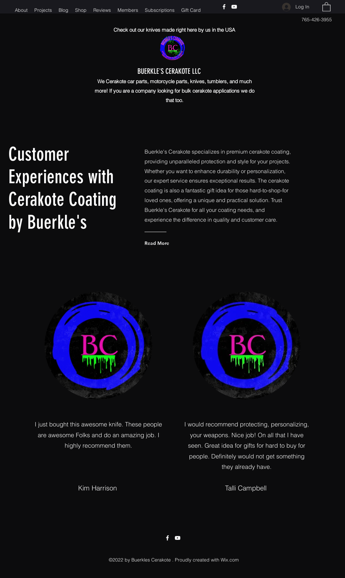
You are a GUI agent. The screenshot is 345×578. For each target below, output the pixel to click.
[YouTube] (234, 6)
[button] (326, 6)
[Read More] (172, 243)
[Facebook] (224, 6)
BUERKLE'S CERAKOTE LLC (176, 71)
